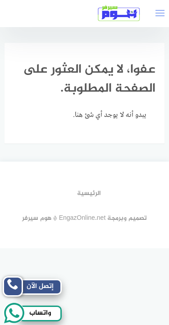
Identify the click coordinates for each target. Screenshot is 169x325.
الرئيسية (89, 193)
